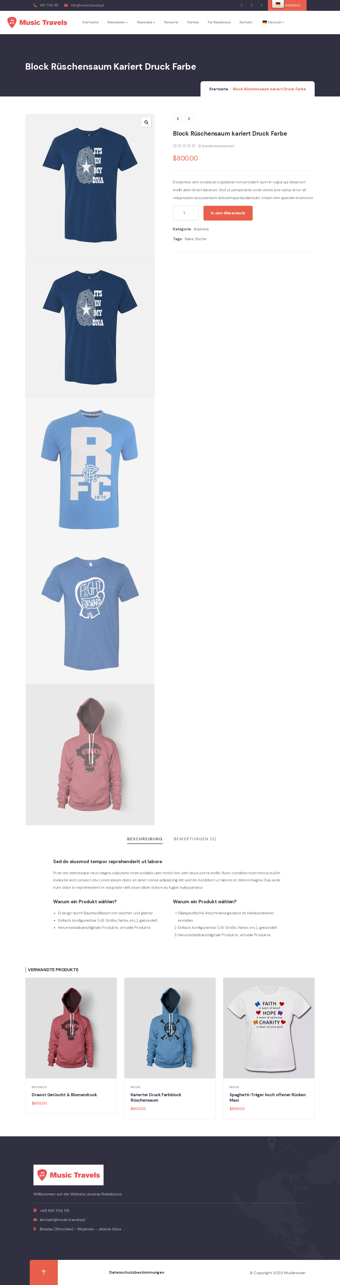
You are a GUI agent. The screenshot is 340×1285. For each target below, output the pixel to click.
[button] (287, 5)
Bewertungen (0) (195, 838)
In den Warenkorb (228, 213)
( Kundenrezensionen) (216, 146)
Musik (135, 1087)
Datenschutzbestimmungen (136, 1272)
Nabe (189, 238)
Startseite (218, 89)
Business (201, 229)
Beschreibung (145, 838)
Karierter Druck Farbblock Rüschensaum (156, 1097)
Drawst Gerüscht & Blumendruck (64, 1094)
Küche (201, 238)
